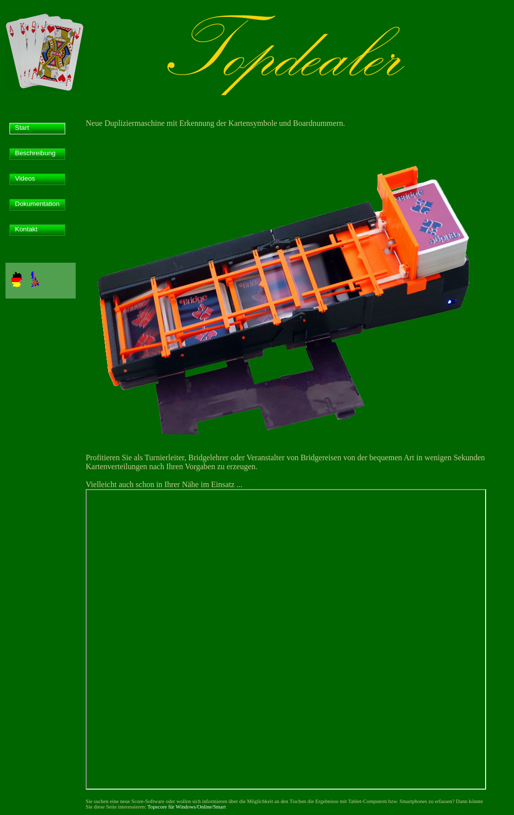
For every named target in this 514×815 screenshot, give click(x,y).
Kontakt (26, 229)
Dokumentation (37, 203)
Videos (25, 178)
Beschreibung (35, 153)
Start (22, 127)
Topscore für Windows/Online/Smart (186, 807)
